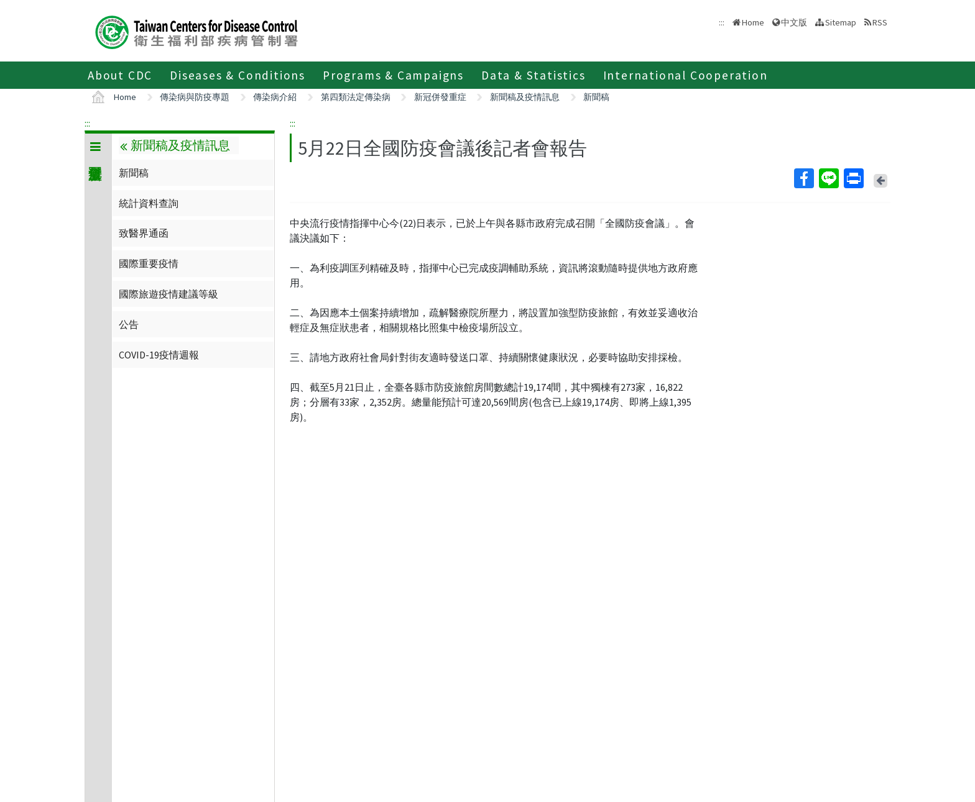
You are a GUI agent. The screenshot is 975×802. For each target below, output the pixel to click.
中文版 (794, 22)
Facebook (803, 178)
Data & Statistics (533, 75)
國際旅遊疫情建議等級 (168, 294)
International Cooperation (685, 75)
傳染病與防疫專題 (194, 97)
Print (853, 178)
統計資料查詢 (148, 203)
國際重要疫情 (148, 263)
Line (828, 178)
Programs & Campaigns (393, 75)
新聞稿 (596, 97)
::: (87, 123)
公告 (129, 324)
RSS (879, 22)
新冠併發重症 (440, 97)
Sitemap (840, 22)
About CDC (120, 75)
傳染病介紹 (275, 97)
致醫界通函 (144, 233)
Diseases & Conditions (237, 75)
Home (753, 22)
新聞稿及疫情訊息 (525, 97)
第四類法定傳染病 (355, 97)
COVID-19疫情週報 (159, 355)
